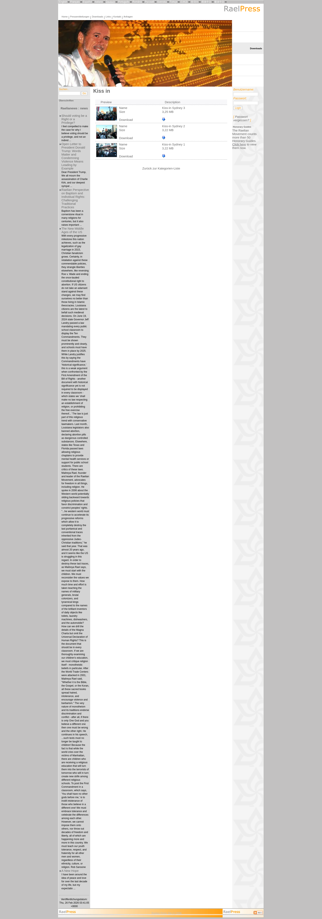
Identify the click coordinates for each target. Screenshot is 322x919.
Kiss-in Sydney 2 (173, 126)
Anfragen (128, 16)
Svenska (162, 1)
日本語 (184, 1)
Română (137, 1)
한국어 (194, 1)
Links (108, 16)
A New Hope (69, 870)
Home (65, 16)
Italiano (99, 1)
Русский (149, 1)
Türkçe (173, 1)
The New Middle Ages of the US (72, 230)
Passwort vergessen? (241, 118)
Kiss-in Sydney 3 (173, 108)
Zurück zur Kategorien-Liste (161, 168)
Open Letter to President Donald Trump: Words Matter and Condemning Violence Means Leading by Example (73, 156)
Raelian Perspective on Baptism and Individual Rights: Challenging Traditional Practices (75, 198)
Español (87, 1)
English (63, 1)
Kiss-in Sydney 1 (173, 144)
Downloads (97, 16)
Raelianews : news (74, 108)
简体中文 (206, 1)
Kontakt (117, 16)
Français (75, 1)
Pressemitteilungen (80, 16)
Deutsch (110, 1)
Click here (239, 144)
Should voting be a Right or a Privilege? (74, 119)
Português (123, 1)
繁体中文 (219, 1)
